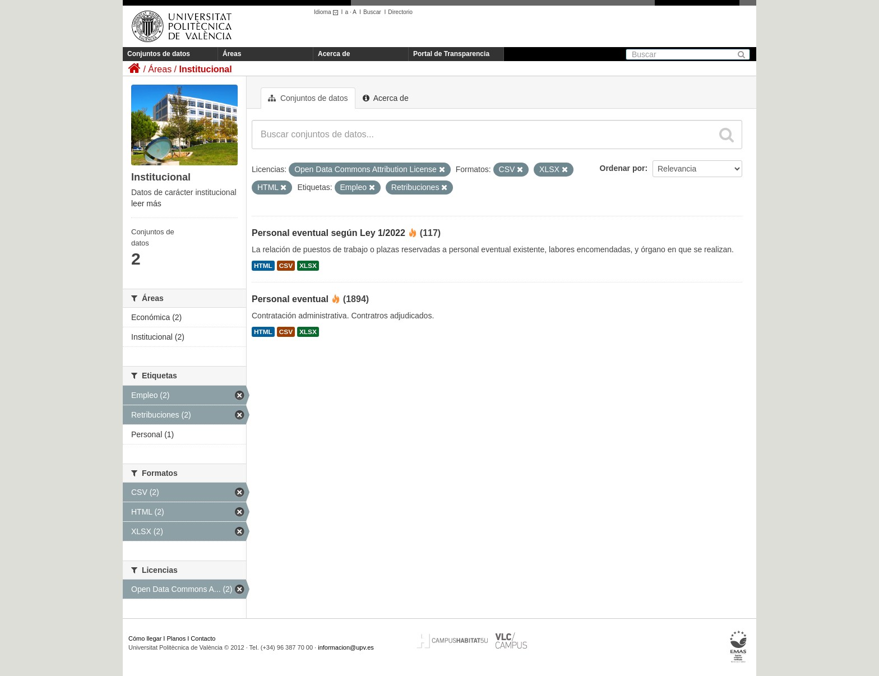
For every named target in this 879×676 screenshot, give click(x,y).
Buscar (372, 12)
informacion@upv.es (346, 647)
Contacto (203, 638)
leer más (146, 203)
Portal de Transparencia (451, 54)
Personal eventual (290, 299)
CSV (286, 266)
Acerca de (334, 54)
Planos (176, 638)
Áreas (232, 54)
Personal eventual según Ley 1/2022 (328, 233)
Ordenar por (622, 168)
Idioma (327, 12)
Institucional (205, 69)
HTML (263, 266)
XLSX (308, 266)
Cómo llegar (144, 638)
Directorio (400, 12)
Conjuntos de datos (158, 54)
